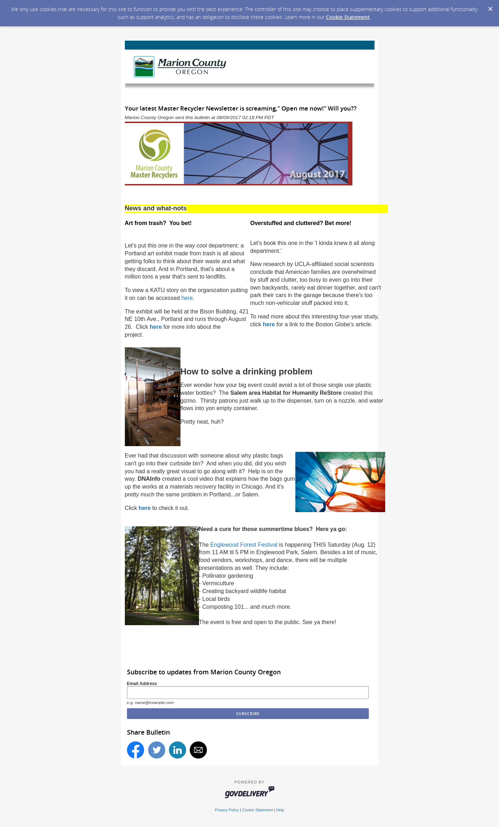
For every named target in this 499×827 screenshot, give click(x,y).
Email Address (142, 683)
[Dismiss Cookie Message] (490, 7)
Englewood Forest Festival (244, 545)
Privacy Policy (227, 810)
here (187, 298)
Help (280, 810)
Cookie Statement (348, 17)
